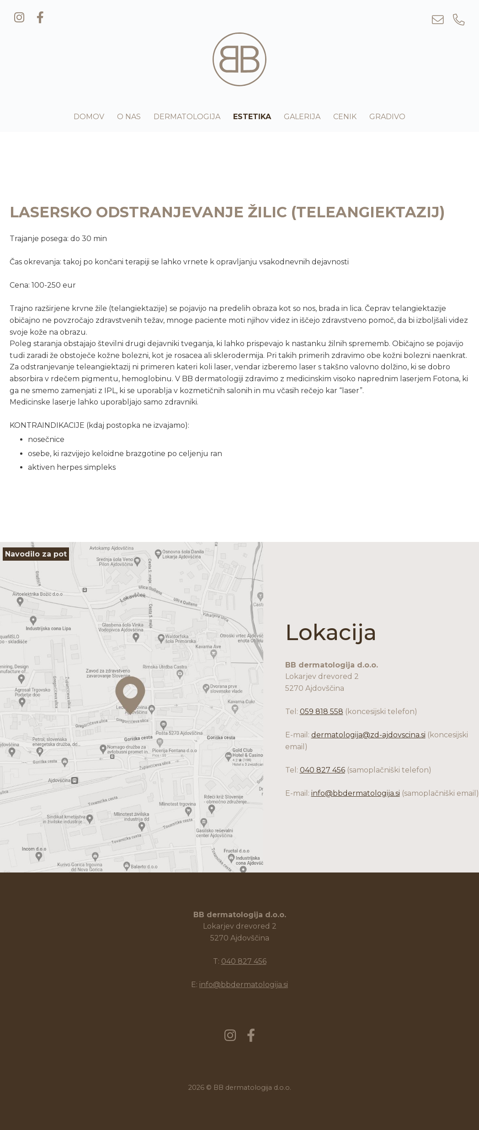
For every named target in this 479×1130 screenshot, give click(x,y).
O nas (129, 116)
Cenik (345, 116)
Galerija (302, 116)
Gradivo (387, 116)
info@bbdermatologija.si (355, 793)
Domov (89, 116)
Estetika (252, 116)
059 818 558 (321, 711)
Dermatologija (187, 116)
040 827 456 (322, 770)
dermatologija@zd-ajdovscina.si (368, 735)
